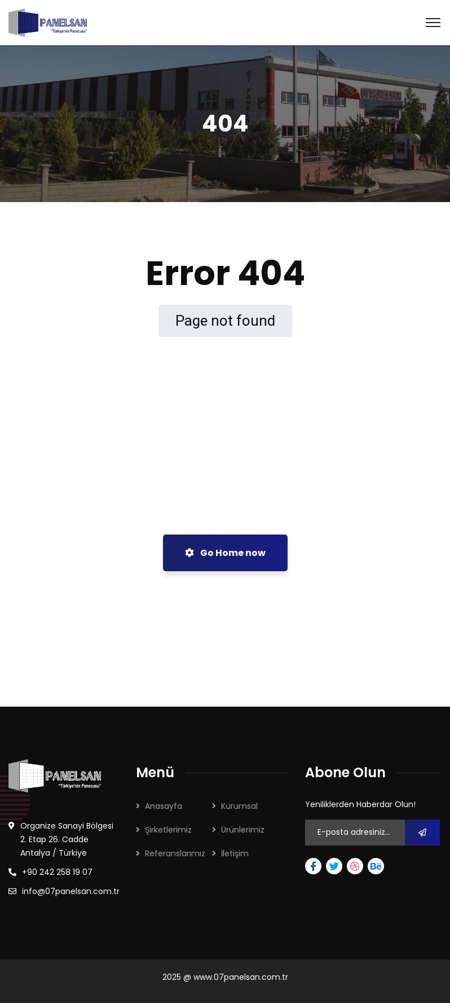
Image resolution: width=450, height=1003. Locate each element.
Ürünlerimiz (242, 829)
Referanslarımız (175, 853)
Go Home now (225, 552)
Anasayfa (163, 806)
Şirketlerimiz (168, 829)
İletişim (235, 853)
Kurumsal (239, 806)
